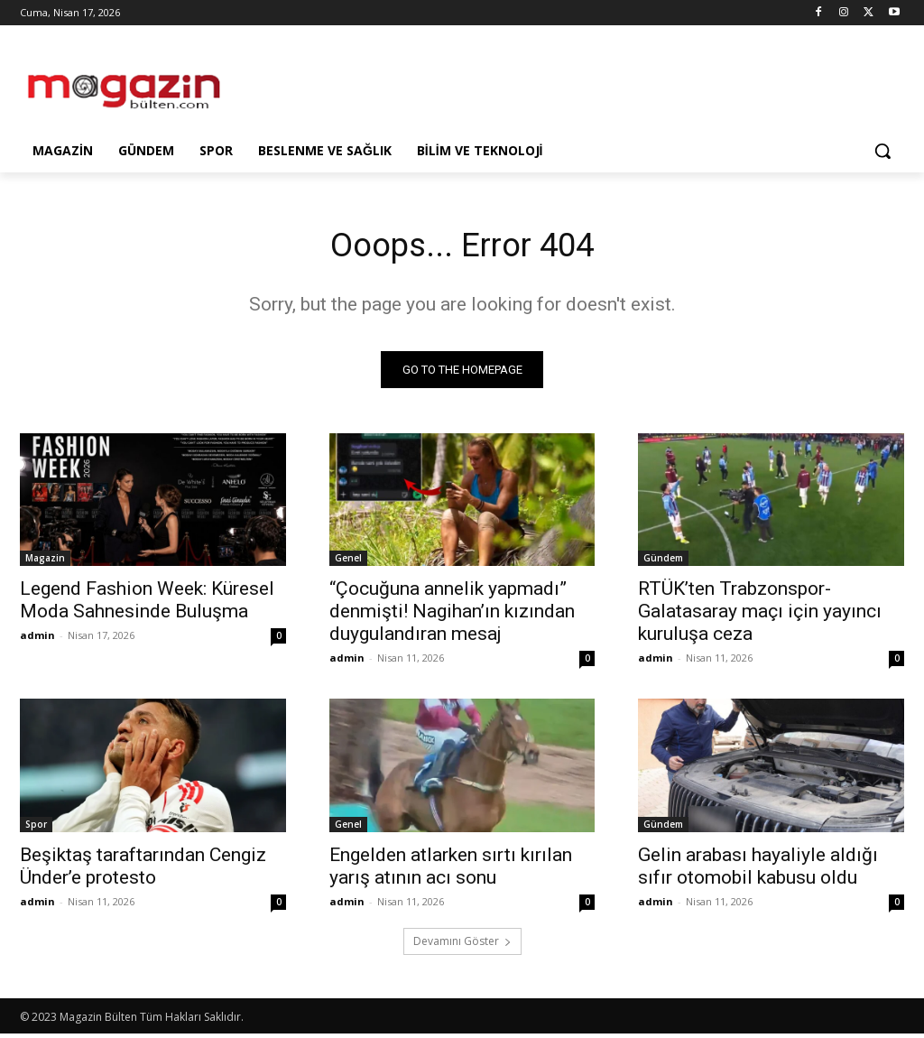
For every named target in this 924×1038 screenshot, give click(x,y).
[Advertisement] (443, 83)
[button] (882, 150)
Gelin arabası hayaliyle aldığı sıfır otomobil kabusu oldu (758, 870)
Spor (36, 828)
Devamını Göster (462, 945)
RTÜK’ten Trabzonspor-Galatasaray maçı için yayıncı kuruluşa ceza (760, 615)
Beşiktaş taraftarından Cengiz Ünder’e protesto (143, 870)
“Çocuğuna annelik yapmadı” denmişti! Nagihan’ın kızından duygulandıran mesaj (452, 615)
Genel (348, 562)
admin (37, 639)
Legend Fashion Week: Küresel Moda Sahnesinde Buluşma (147, 604)
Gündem (663, 562)
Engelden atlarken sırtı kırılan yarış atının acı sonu (450, 870)
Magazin (45, 562)
